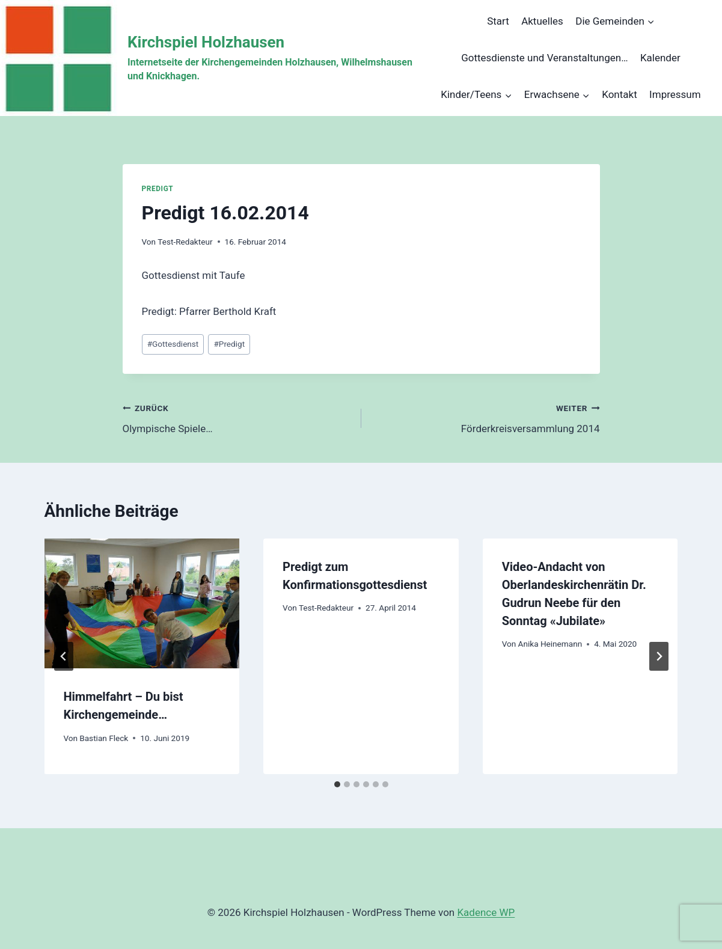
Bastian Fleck (103, 738)
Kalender (660, 58)
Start (498, 21)
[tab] (337, 784)
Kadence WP (486, 912)
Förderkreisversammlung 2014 (486, 417)
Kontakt (619, 94)
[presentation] (142, 603)
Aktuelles (542, 21)
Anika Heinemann (550, 643)
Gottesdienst (173, 344)
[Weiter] (658, 656)
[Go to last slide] (63, 656)
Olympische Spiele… (237, 417)
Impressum (675, 94)
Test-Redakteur (185, 241)
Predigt (158, 189)
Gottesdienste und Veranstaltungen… (544, 58)
